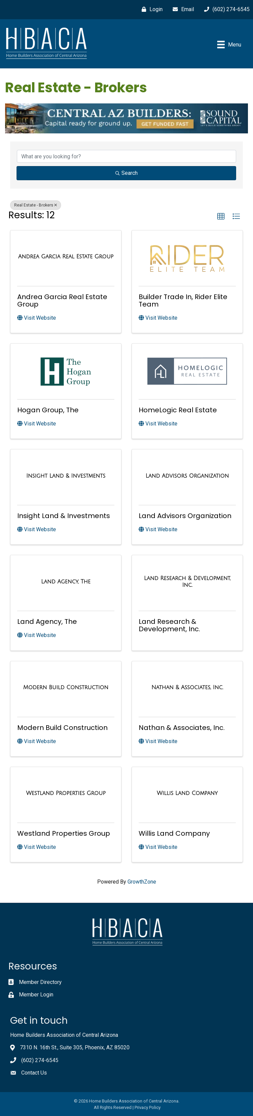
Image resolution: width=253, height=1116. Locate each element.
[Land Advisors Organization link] (187, 476)
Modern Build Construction (62, 727)
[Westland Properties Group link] (66, 793)
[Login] (150, 9)
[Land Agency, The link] (66, 581)
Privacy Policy (148, 1107)
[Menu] (229, 44)
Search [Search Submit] (126, 173)
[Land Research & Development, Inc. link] (187, 581)
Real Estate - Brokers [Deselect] (35, 205)
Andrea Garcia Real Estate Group (62, 300)
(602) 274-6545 (39, 1060)
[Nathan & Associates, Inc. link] (187, 687)
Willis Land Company (174, 833)
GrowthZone (142, 882)
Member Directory (40, 982)
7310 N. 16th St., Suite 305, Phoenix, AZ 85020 (75, 1047)
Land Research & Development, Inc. (169, 625)
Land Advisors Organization (185, 515)
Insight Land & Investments (63, 515)
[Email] (181, 9)
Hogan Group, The (48, 410)
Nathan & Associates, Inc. (182, 727)
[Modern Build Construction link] (66, 687)
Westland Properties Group (63, 833)
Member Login (36, 994)
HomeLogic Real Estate (178, 410)
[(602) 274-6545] (225, 9)
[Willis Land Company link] (187, 793)
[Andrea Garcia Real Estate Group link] (66, 256)
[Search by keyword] (126, 156)
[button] (221, 216)
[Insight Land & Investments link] (65, 476)
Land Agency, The (47, 621)
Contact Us (34, 1073)
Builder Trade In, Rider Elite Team (183, 300)
